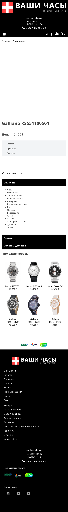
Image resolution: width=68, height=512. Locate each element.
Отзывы (8, 434)
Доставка (9, 379)
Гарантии (9, 430)
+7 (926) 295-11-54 (34, 24)
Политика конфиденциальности (21, 426)
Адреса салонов (12, 418)
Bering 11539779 (13, 286)
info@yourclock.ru (34, 18)
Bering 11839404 (34, 286)
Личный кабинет (13, 391)
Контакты (9, 387)
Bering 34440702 (55, 286)
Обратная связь (12, 413)
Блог (6, 400)
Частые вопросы (13, 409)
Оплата (8, 383)
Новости (8, 396)
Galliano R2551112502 (55, 320)
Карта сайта (10, 439)
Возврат (8, 405)
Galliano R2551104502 (13, 320)
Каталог (8, 374)
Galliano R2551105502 (34, 320)
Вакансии (9, 422)
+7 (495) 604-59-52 (34, 21)
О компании (10, 370)
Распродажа (19, 41)
